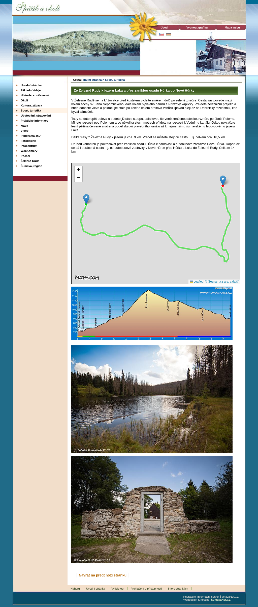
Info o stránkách (178, 588)
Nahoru (75, 588)
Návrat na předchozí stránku (102, 575)
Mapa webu (232, 27)
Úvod (162, 27)
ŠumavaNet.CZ (221, 599)
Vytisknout (117, 588)
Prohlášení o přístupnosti (146, 588)
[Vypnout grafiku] (197, 27)
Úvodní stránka (95, 588)
